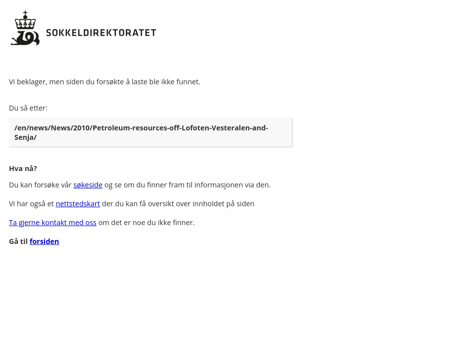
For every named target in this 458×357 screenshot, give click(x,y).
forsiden (44, 241)
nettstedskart (78, 203)
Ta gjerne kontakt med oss (53, 222)
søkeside (88, 184)
